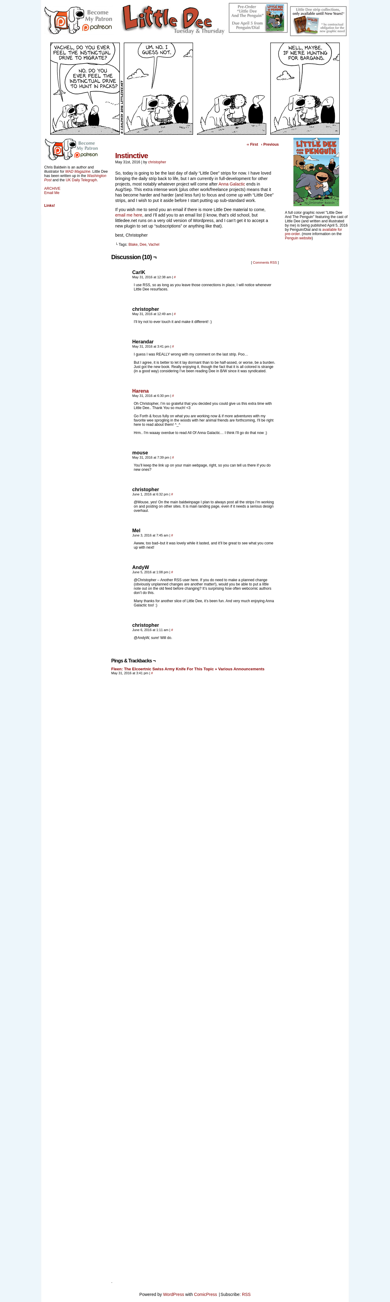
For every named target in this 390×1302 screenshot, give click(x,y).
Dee (143, 244)
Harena (140, 391)
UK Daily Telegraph (81, 180)
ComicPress (205, 1294)
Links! (49, 205)
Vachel (153, 244)
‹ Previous (270, 144)
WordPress (173, 1294)
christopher (157, 162)
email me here (128, 215)
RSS (246, 1294)
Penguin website (298, 238)
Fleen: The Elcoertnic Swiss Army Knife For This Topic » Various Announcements (187, 669)
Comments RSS (265, 262)
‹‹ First (252, 144)
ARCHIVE (52, 188)
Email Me (51, 193)
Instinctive (131, 155)
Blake (133, 244)
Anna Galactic (231, 184)
